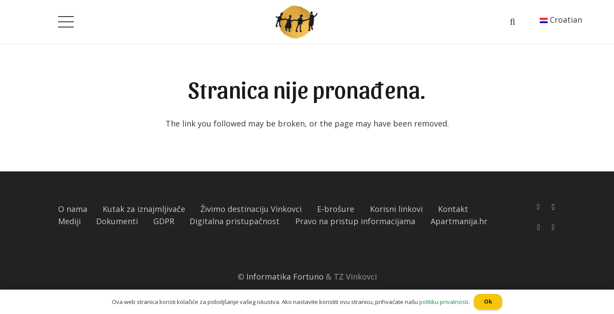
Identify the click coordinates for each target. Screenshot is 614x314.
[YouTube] (538, 227)
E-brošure (335, 209)
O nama (72, 209)
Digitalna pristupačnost (234, 221)
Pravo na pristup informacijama (355, 221)
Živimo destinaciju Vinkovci (251, 209)
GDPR (163, 221)
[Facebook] (538, 207)
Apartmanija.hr (459, 221)
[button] (4, 6)
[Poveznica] (296, 22)
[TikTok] (553, 227)
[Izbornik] (66, 22)
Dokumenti (117, 221)
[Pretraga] (512, 22)
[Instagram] (553, 207)
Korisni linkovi (396, 209)
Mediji (69, 221)
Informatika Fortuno (285, 276)
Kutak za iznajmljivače (144, 209)
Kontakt (453, 209)
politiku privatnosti (443, 302)
